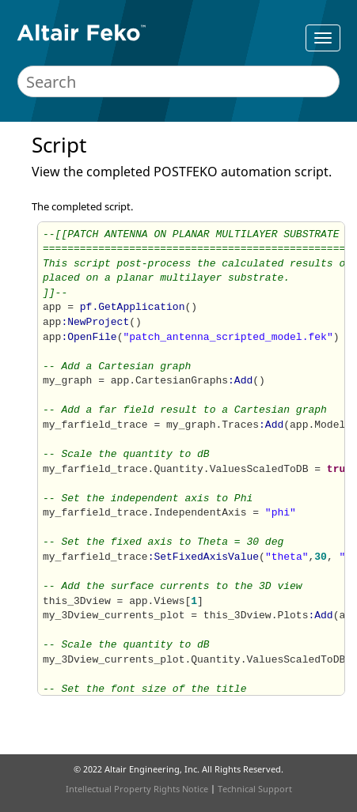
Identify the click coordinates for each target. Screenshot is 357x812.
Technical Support (255, 789)
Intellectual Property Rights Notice (137, 789)
